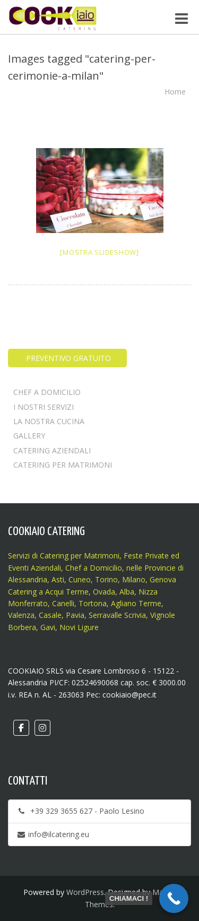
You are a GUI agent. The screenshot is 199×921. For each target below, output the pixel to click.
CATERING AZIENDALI (52, 450)
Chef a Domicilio (93, 568)
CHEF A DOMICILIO (47, 392)
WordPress (85, 892)
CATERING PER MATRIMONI (62, 465)
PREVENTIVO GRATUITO (67, 358)
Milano (133, 579)
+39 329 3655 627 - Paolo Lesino (80, 811)
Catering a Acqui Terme (48, 592)
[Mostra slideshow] (99, 252)
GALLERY (29, 436)
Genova (163, 579)
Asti (57, 579)
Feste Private (145, 555)
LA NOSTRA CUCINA (48, 421)
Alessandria (27, 579)
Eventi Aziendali (34, 568)
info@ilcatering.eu (52, 834)
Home (175, 92)
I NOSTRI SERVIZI (43, 407)
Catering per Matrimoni (79, 555)
